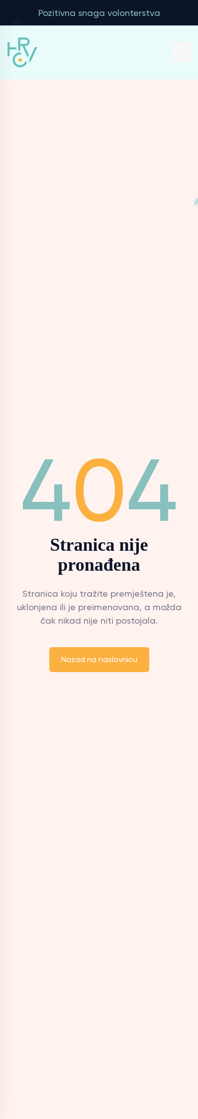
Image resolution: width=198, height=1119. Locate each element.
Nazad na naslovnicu (99, 659)
